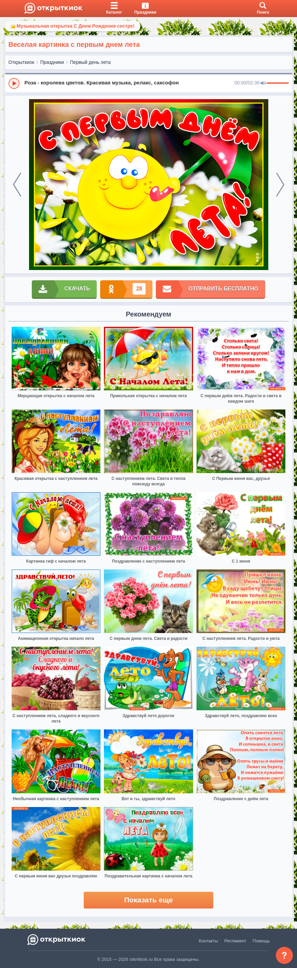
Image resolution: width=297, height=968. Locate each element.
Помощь (261, 940)
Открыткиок (22, 62)
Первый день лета (90, 62)
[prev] (17, 184)
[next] (280, 184)
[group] (148, 83)
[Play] (14, 83)
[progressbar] (278, 83)
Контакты (208, 940)
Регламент (235, 940)
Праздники (52, 62)
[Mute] (263, 83)
